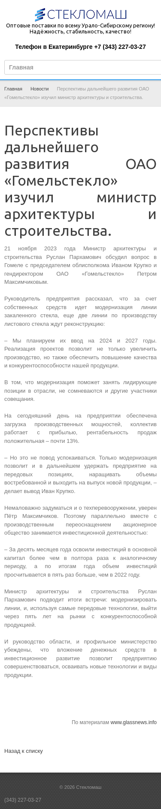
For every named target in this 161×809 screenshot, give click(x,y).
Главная (13, 88)
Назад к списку (23, 751)
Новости (39, 88)
